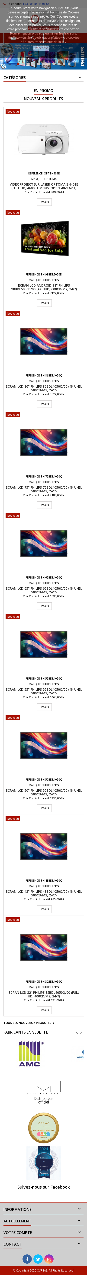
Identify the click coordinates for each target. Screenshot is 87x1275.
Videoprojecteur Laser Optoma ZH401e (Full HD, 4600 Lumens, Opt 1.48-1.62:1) (44, 186)
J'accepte (41, 48)
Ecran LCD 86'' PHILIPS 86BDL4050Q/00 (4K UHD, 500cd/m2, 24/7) (44, 388)
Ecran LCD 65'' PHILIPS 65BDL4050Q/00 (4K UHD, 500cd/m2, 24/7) (44, 590)
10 (64, 64)
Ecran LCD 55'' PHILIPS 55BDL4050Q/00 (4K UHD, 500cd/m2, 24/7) (44, 691)
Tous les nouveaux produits (29, 1023)
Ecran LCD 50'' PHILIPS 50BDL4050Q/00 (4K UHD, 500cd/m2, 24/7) (44, 792)
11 (69, 64)
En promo (43, 90)
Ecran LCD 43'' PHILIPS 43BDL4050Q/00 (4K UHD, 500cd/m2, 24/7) (44, 893)
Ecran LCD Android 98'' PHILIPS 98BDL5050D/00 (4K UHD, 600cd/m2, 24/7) (44, 287)
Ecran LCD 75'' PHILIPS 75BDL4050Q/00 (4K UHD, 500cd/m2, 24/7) (44, 489)
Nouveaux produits (43, 98)
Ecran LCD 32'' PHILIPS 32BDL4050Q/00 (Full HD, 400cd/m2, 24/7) (44, 994)
